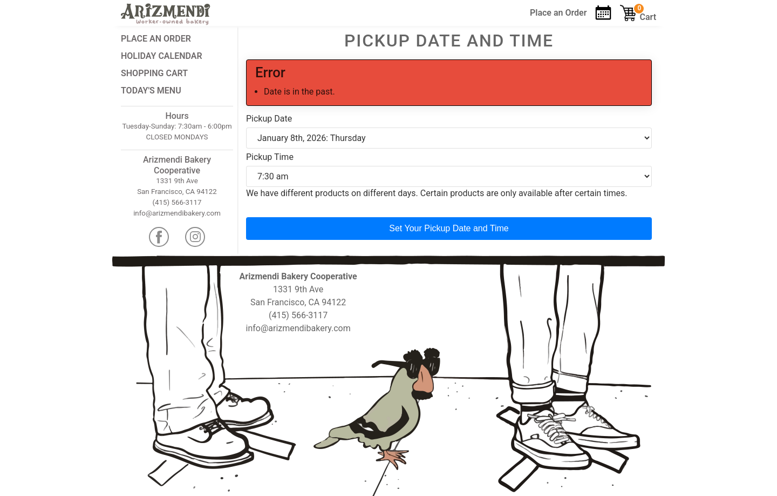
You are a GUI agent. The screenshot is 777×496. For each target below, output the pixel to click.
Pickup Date (269, 118)
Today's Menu (151, 90)
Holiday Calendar (161, 56)
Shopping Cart (154, 73)
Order (558, 13)
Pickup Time (270, 157)
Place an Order (156, 38)
